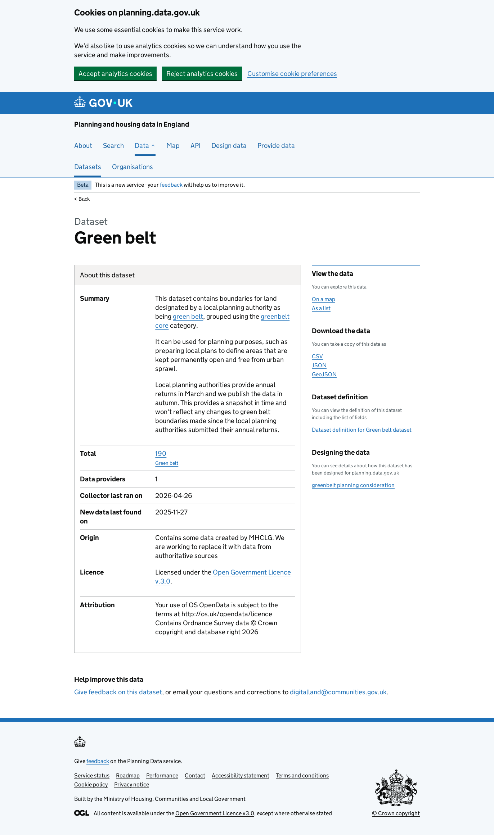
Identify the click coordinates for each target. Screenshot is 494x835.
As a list (321, 308)
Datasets (87, 167)
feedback (171, 184)
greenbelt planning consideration (353, 485)
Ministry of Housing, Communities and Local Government (174, 798)
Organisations (132, 167)
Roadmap (128, 775)
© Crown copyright (396, 813)
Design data (229, 145)
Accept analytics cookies (115, 73)
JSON (319, 365)
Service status (91, 775)
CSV (317, 356)
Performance (162, 775)
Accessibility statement (240, 775)
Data (145, 145)
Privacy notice (131, 784)
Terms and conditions (302, 775)
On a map (323, 299)
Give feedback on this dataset (118, 692)
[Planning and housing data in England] (104, 102)
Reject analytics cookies (202, 73)
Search (113, 145)
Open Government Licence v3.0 (214, 813)
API (195, 145)
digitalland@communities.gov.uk (338, 692)
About (83, 145)
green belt (188, 316)
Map (173, 145)
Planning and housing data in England (131, 124)
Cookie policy (91, 784)
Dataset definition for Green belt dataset (362, 429)
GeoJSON (324, 374)
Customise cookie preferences (292, 73)
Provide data (276, 145)
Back (84, 199)
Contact (195, 775)
